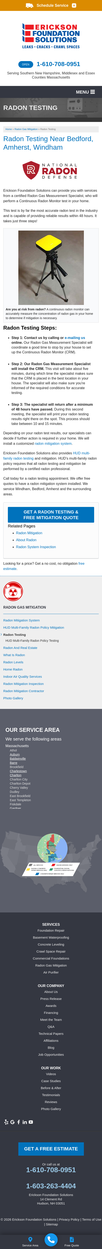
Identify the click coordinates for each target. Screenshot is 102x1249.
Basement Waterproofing (51, 937)
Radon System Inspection (36, 547)
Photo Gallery (13, 698)
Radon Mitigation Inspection (23, 684)
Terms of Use (91, 1219)
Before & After (51, 1088)
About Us (51, 992)
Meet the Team (51, 1019)
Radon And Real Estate (20, 648)
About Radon (26, 540)
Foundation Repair (51, 930)
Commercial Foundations (51, 958)
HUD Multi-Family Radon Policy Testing (32, 640)
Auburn (15, 754)
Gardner (15, 808)
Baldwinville (18, 758)
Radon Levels (13, 662)
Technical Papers (50, 1033)
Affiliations (50, 1040)
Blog (51, 1047)
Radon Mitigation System (21, 620)
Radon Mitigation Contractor (23, 691)
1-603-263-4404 (51, 1185)
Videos (51, 1074)
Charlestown (18, 771)
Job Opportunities (51, 1054)
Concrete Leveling (51, 944)
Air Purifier (51, 972)
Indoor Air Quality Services (22, 676)
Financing (51, 1013)
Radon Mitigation (29, 533)
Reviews (51, 1102)
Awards (51, 1006)
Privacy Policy (69, 1219)
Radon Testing (14, 634)
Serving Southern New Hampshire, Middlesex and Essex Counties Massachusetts (51, 75)
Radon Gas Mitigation (24, 607)
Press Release (51, 999)
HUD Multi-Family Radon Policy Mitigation (33, 627)
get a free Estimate (51, 1148)
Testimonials (51, 1095)
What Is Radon (14, 655)
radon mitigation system (53, 443)
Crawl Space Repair (51, 951)
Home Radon (12, 669)
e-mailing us (75, 338)
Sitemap (52, 1224)
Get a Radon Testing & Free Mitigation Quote (51, 515)
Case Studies (51, 1081)
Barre (13, 763)
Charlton (15, 775)
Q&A (51, 1026)
